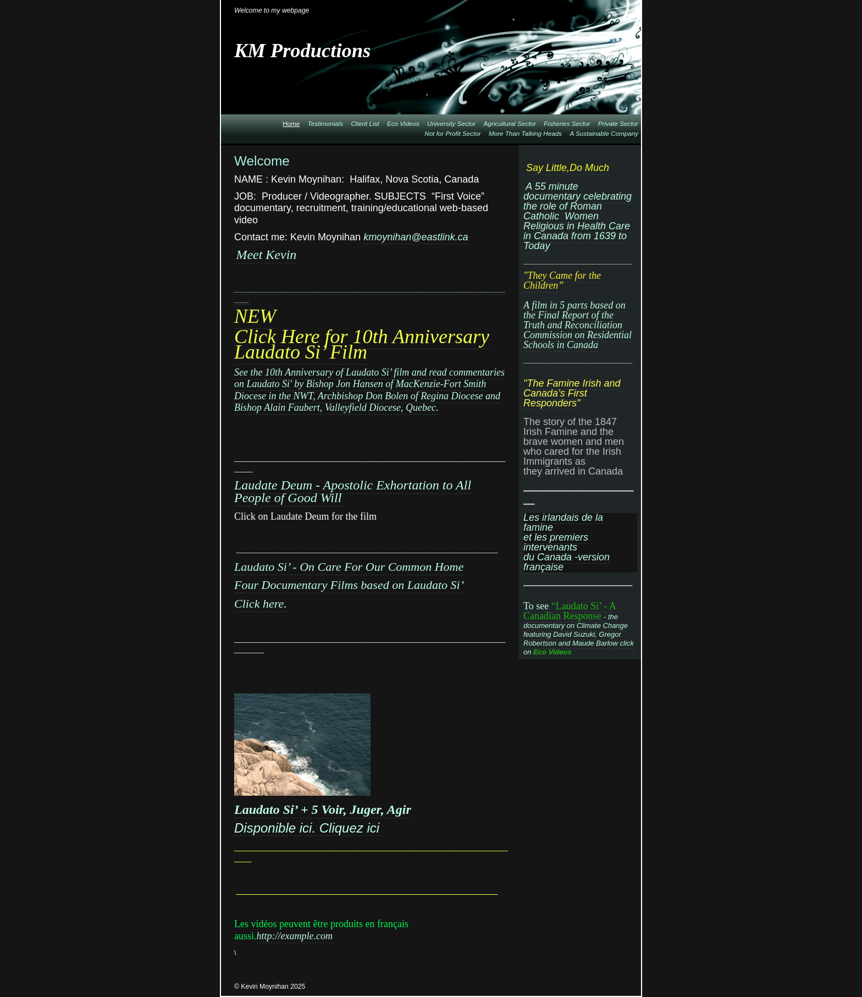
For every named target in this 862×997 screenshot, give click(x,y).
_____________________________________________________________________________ (370, 294)
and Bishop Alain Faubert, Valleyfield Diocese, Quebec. (367, 401)
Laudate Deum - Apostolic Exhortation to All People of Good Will (352, 491)
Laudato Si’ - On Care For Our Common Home (348, 567)
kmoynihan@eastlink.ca (415, 237)
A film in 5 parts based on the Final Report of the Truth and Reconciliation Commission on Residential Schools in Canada (577, 325)
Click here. (260, 603)
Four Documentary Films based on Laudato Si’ (349, 585)
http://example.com (295, 935)
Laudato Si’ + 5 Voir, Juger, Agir (322, 809)
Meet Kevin (266, 254)
